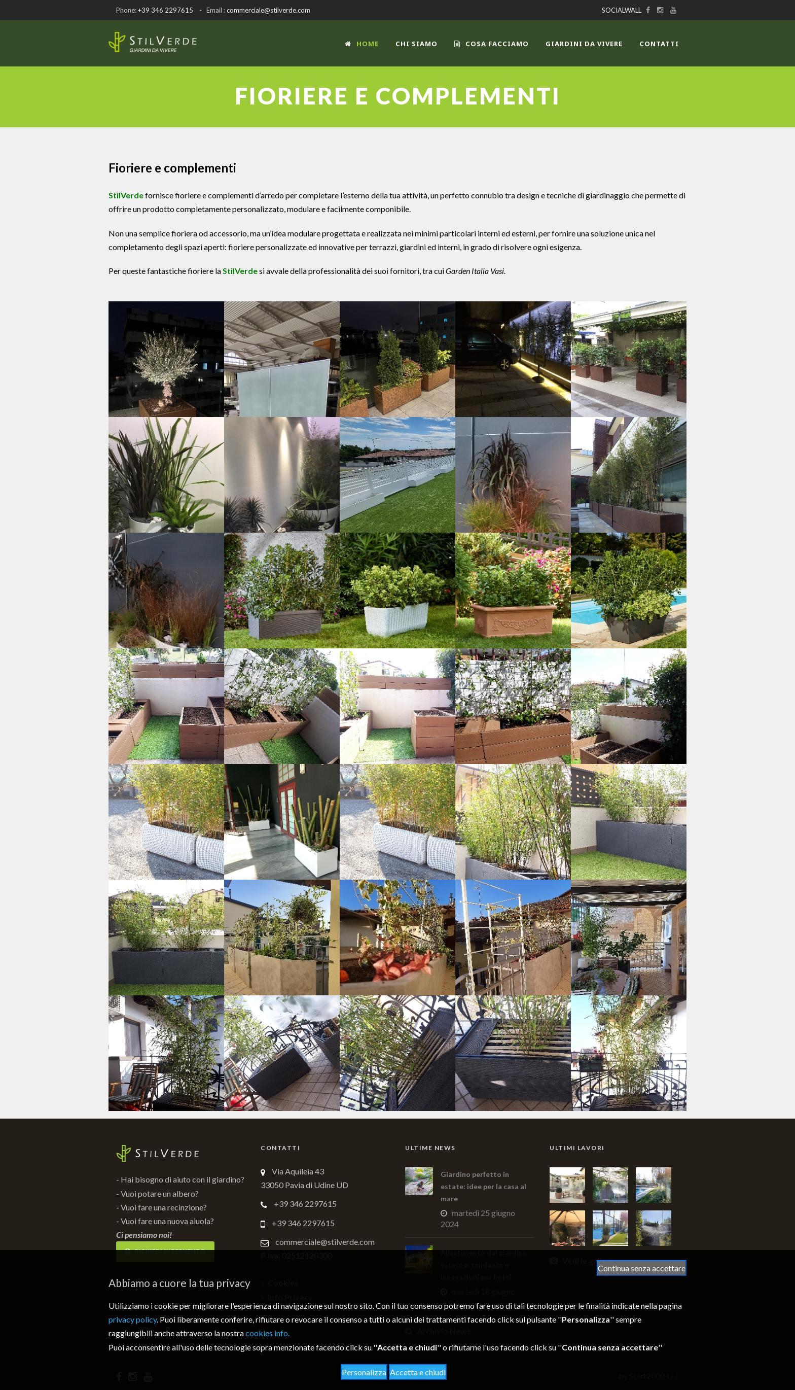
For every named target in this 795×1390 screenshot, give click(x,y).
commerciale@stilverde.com (268, 10)
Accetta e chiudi (418, 1372)
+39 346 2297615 (165, 10)
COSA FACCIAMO (491, 43)
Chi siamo (416, 43)
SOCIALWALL (621, 10)
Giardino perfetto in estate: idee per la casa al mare (483, 1186)
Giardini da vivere (584, 43)
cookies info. (267, 1333)
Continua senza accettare (641, 1268)
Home (362, 43)
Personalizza (364, 1372)
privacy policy (133, 1319)
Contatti (659, 43)
